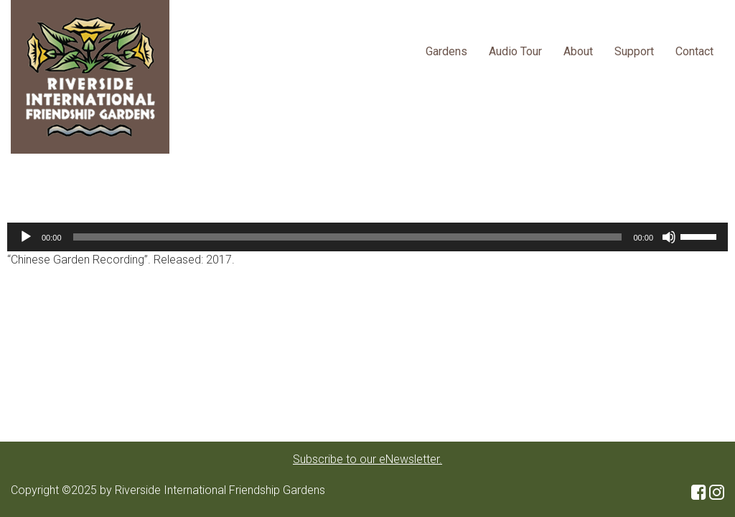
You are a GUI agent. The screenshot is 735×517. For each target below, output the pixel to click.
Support (634, 51)
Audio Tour (515, 51)
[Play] (26, 237)
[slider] (347, 237)
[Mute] (669, 237)
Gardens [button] (446, 51)
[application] (367, 237)
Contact (694, 51)
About (578, 51)
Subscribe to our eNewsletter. (367, 459)
